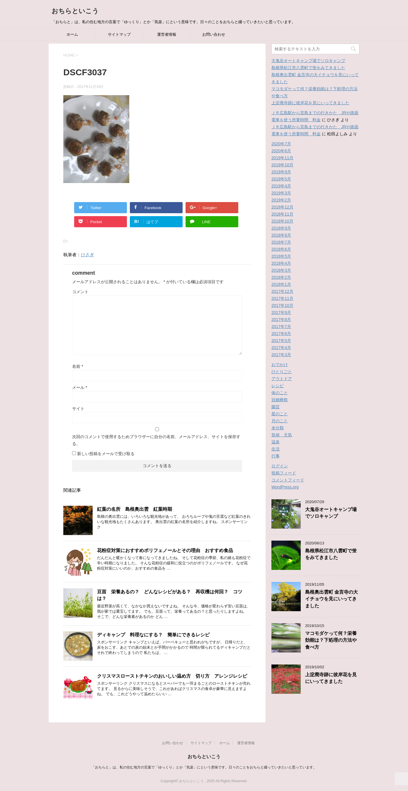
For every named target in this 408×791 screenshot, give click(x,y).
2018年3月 (281, 270)
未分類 (277, 428)
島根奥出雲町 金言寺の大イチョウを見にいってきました (331, 599)
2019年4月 (281, 186)
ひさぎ (87, 254)
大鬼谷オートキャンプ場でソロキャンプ (308, 60)
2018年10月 (282, 221)
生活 (275, 449)
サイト (78, 408)
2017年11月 (282, 298)
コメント (80, 291)
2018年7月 (281, 242)
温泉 (275, 442)
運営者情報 (166, 34)
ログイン (279, 466)
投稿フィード (283, 473)
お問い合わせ (213, 34)
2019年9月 (281, 172)
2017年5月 (281, 340)
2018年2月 (281, 277)
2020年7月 (281, 143)
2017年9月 (281, 312)
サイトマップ (119, 34)
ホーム (72, 34)
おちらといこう (75, 11)
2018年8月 (281, 235)
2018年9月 (281, 228)
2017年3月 (281, 354)
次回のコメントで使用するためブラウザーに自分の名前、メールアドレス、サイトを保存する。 (156, 440)
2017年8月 (281, 319)
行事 (275, 456)
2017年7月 (281, 326)
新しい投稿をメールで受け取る (106, 453)
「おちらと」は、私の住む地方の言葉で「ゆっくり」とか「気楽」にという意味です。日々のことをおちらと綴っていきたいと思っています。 (204, 767)
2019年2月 (281, 200)
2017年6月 (281, 333)
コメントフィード (287, 480)
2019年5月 (281, 179)
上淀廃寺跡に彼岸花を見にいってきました (310, 102)
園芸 (275, 406)
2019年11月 (282, 158)
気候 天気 (281, 435)
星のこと (279, 413)
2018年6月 (281, 249)
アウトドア (281, 378)
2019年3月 (281, 193)
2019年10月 (282, 165)
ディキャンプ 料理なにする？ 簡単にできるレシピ (153, 634)
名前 (77, 366)
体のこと (279, 392)
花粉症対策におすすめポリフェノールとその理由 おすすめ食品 (165, 550)
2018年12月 (282, 207)
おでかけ (279, 364)
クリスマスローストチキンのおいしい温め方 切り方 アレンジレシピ (172, 676)
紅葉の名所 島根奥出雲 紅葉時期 (134, 509)
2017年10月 (282, 305)
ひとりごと (281, 371)
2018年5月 (281, 256)
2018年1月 (281, 284)
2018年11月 (282, 214)
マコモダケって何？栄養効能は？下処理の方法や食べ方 (331, 640)
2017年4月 (281, 347)
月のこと (279, 420)
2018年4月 (281, 263)
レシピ (277, 385)
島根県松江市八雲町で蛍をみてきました (308, 67)
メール (79, 387)
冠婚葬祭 (279, 399)
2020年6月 (281, 150)
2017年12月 (282, 291)
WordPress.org (285, 487)
